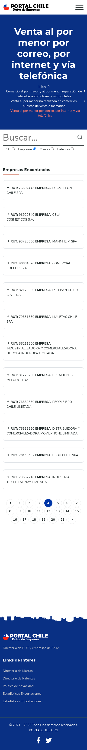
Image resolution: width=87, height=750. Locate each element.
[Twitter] (48, 741)
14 (67, 511)
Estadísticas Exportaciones (22, 693)
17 (24, 519)
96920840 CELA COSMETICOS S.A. (33, 217)
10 (29, 511)
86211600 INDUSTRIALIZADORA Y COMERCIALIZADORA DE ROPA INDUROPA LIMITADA (41, 348)
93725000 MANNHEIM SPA (41, 241)
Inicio (42, 86)
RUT (9, 149)
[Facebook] (38, 741)
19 (43, 519)
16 (15, 519)
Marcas (47, 149)
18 (34, 519)
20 (53, 519)
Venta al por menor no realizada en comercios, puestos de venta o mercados (43, 103)
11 (39, 511)
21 (62, 519)
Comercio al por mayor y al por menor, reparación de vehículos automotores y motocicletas (44, 93)
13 (58, 511)
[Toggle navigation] (79, 7)
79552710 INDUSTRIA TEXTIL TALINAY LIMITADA (38, 479)
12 (48, 511)
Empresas (27, 149)
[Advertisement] (43, 569)
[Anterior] (10, 503)
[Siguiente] (72, 520)
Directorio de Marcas (18, 671)
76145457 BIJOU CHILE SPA (42, 455)
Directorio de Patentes (19, 678)
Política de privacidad (18, 686)
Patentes (65, 149)
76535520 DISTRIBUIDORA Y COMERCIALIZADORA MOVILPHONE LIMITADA (43, 431)
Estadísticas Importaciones (22, 701)
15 (77, 511)
